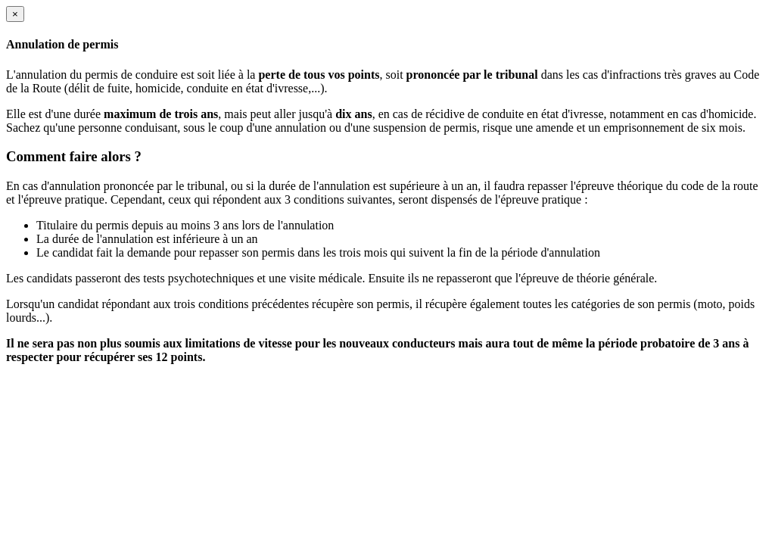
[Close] (15, 14)
